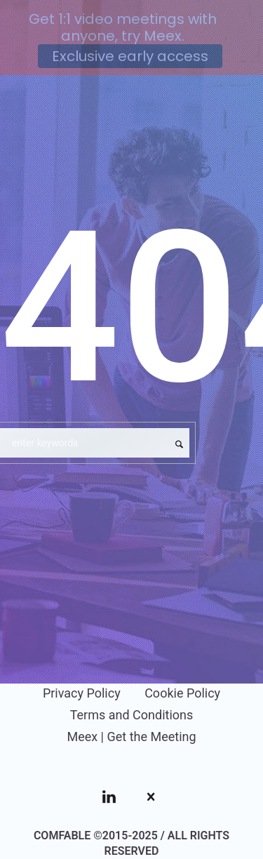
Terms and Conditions (132, 714)
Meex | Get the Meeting (131, 736)
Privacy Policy (82, 693)
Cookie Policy (182, 693)
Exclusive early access (130, 56)
